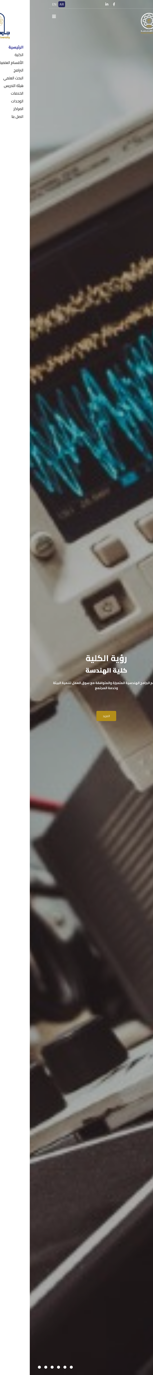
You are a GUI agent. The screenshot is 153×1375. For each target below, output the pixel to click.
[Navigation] (24, 16)
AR (32, 4)
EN (24, 4)
